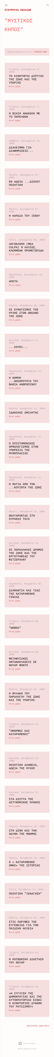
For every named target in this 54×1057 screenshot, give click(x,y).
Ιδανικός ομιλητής (23, 412)
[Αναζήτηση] (47, 4)
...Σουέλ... (18, 347)
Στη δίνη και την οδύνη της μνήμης (23, 832)
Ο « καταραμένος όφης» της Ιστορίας (24, 864)
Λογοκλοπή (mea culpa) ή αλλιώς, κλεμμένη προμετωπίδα (26, 247)
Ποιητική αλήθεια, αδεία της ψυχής (23, 766)
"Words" (15, 628)
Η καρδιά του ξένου (24, 216)
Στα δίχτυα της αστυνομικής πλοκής (24, 801)
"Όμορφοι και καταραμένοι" (19, 732)
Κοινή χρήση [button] (14, 87)
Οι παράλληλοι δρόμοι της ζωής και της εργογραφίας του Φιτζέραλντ (26, 554)
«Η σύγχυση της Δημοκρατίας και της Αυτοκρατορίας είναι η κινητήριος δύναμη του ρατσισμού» (25, 1000)
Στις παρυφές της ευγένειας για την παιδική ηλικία (23, 925)
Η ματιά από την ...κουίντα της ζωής (25, 486)
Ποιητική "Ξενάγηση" (25, 893)
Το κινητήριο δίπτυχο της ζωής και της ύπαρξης (26, 79)
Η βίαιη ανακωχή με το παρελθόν (24, 115)
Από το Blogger (26, 1043)
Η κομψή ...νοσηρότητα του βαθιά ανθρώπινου (23, 381)
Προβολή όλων (40, 52)
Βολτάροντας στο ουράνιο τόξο (22, 517)
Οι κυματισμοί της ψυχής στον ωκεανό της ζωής (23, 313)
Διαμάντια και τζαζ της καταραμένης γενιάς (24, 594)
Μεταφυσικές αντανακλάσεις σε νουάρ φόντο (23, 662)
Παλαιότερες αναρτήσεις (38, 1026)
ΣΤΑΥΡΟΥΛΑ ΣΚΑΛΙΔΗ (18, 10)
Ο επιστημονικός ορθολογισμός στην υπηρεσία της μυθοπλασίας (23, 448)
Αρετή (13, 281)
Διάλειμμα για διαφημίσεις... (21, 149)
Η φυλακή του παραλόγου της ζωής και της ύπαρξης (24, 697)
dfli (35, 1049)
